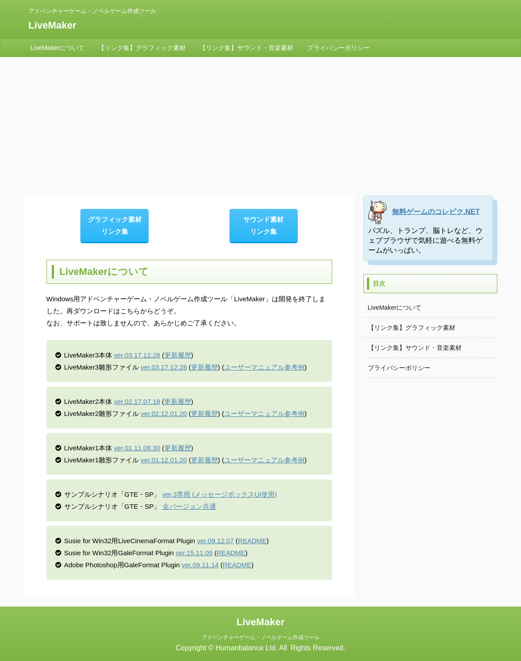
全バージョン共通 (189, 506)
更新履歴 (177, 355)
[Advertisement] (260, 124)
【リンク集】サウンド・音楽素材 (246, 47)
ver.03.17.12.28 (137, 355)
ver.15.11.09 (194, 553)
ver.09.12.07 (215, 541)
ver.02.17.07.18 (137, 401)
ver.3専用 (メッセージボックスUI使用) (220, 494)
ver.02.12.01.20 (164, 413)
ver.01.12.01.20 (164, 460)
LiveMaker (53, 25)
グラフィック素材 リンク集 (115, 225)
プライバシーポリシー (338, 47)
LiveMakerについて (58, 47)
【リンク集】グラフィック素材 (142, 47)
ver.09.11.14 (200, 565)
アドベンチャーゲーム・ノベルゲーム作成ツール (261, 637)
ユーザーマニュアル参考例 (264, 367)
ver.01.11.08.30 (137, 448)
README (252, 541)
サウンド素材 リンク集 (263, 225)
